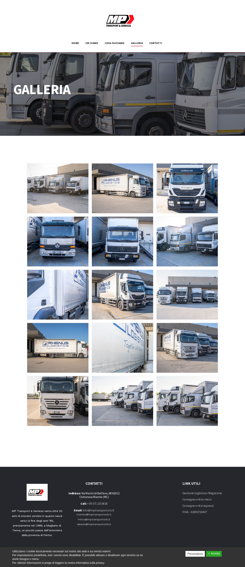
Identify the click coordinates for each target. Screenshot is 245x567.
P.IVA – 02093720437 (194, 512)
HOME (75, 43)
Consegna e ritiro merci (197, 499)
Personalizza (195, 553)
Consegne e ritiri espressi (198, 506)
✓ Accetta (214, 553)
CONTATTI (155, 43)
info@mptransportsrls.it (98, 510)
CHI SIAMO (91, 43)
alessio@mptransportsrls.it (94, 524)
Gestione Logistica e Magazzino (202, 493)
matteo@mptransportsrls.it (94, 514)
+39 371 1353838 (97, 503)
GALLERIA (137, 43)
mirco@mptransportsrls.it (94, 519)
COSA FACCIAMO (115, 43)
